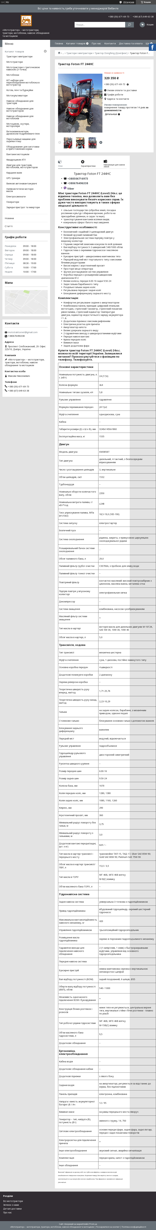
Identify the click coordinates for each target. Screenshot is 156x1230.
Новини (9, 218)
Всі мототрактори (13, 1201)
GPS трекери (13, 178)
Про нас (96, 43)
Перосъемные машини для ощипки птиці (20, 140)
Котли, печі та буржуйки (19, 90)
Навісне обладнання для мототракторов (19, 109)
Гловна (59, 43)
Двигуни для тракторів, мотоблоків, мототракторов (22, 166)
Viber (70, 188)
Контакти (110, 43)
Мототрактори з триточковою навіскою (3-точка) (23, 68)
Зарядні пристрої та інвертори (23, 207)
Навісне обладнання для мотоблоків (19, 117)
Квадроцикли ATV (16, 160)
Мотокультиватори (17, 95)
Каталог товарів (75, 43)
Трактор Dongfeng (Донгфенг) (111, 53)
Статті (9, 226)
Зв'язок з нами (11, 1204)
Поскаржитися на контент (108, 1227)
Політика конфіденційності (134, 1227)
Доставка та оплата (130, 43)
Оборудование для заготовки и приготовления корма (22, 148)
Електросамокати (16, 196)
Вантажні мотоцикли (17, 154)
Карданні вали (14, 173)
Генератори (12, 202)
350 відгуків (128, 2)
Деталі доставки (12, 1208)
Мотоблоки (12, 75)
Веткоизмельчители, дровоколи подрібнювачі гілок (23, 132)
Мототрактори (14, 62)
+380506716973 (77, 178)
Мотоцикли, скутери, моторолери (17, 125)
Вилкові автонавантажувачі (21, 183)
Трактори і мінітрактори (79, 53)
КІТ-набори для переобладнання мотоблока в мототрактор (23, 82)
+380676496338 (77, 183)
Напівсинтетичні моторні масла (19, 190)
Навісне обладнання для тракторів (19, 102)
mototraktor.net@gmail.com (23, 332)
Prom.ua (93, 1224)
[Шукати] (129, 24)
